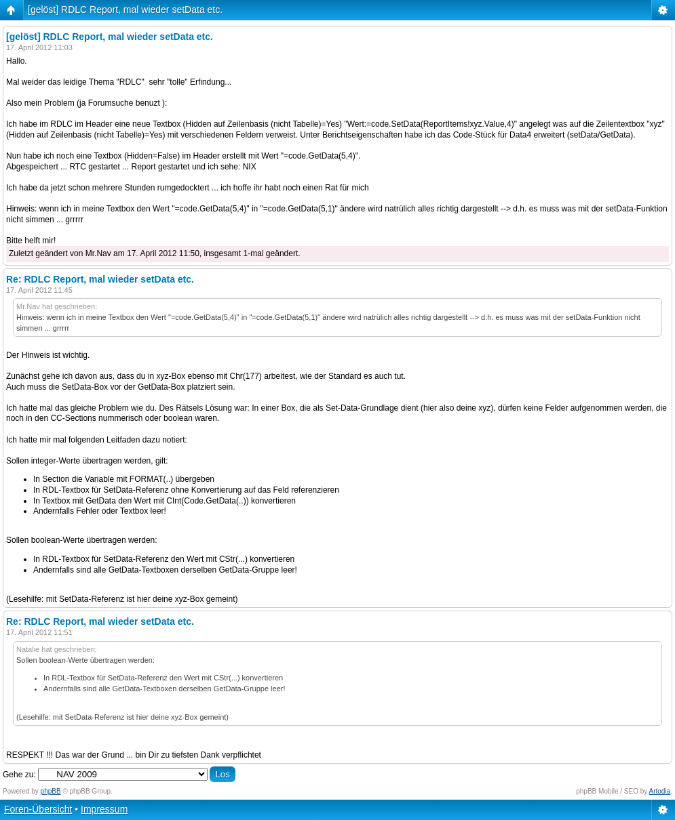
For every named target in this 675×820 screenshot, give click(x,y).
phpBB (51, 791)
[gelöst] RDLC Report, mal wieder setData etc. (125, 9)
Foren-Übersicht (38, 809)
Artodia (660, 791)
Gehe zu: (19, 774)
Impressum (104, 809)
